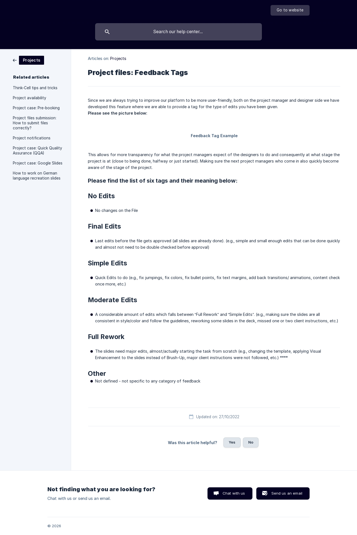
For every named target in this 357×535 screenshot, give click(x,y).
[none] (290, 10)
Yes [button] (232, 442)
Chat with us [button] (234, 493)
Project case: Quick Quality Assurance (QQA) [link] (37, 150)
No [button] (250, 442)
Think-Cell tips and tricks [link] (35, 88)
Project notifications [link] (31, 138)
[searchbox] (178, 31)
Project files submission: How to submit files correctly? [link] (34, 123)
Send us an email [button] (286, 493)
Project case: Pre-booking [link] (36, 108)
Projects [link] (118, 58)
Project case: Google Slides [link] (37, 163)
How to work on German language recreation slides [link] (37, 175)
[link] (28, 59)
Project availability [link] (29, 98)
